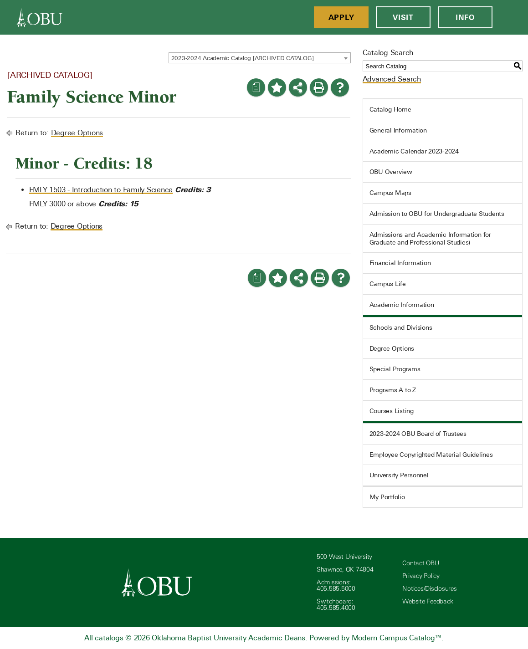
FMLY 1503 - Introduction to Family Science (101, 189)
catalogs (109, 638)
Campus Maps (390, 192)
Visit (403, 17)
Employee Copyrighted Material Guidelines (431, 454)
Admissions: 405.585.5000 (336, 585)
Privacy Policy (421, 576)
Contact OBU (420, 563)
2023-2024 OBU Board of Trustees (417, 433)
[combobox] (260, 57)
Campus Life (387, 283)
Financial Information (400, 262)
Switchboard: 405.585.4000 (336, 605)
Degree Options (77, 132)
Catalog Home (390, 109)
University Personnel (399, 475)
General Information (398, 130)
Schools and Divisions (400, 327)
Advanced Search (392, 79)
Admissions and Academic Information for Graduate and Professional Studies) (430, 238)
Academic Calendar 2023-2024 (414, 151)
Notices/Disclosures (429, 589)
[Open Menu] (510, 17)
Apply (341, 17)
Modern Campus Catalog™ (397, 638)
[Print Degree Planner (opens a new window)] (256, 87)
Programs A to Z (392, 389)
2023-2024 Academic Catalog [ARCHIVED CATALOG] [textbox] (242, 58)
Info (465, 17)
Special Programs (394, 369)
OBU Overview (390, 171)
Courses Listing (391, 410)
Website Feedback (427, 601)
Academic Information (401, 304)
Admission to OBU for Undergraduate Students (436, 213)
